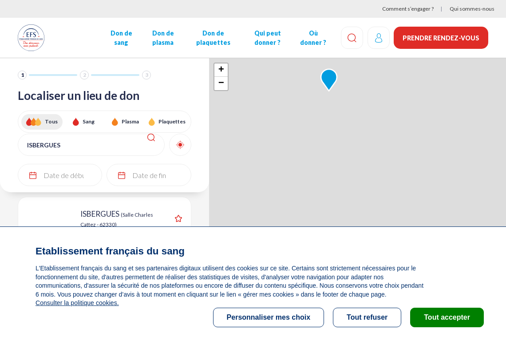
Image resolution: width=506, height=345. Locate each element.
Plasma (130, 121)
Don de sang (121, 37)
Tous (51, 121)
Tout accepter (447, 317)
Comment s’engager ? (408, 8)
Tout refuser (367, 317)
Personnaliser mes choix (269, 317)
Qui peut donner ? (267, 37)
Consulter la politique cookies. (77, 302)
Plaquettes (172, 121)
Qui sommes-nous (472, 8)
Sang (89, 121)
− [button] (221, 83)
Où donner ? (313, 37)
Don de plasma (163, 37)
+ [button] (221, 70)
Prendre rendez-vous (441, 38)
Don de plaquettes (213, 37)
